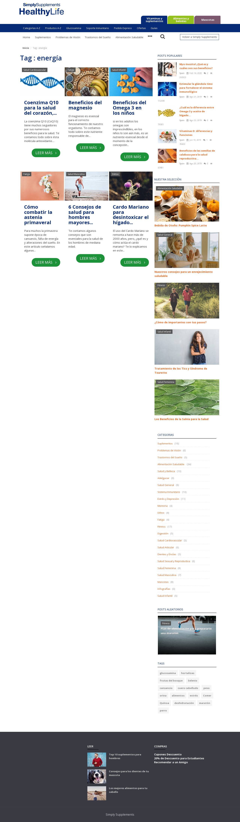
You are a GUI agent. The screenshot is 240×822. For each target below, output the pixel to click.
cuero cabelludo (188, 688)
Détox (115, 174)
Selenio (192, 680)
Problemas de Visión (68, 37)
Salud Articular (166, 547)
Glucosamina (73, 28)
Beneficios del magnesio (85, 105)
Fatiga (71, 69)
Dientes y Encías (167, 554)
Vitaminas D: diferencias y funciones (195, 133)
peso (206, 688)
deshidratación (184, 703)
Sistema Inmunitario (169, 492)
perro (163, 710)
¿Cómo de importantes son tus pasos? (180, 322)
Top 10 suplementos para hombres (125, 756)
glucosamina (168, 673)
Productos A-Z (53, 28)
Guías (154, 28)
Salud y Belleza (166, 471)
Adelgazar (163, 478)
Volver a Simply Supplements (199, 37)
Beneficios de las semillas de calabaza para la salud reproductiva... (197, 154)
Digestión (163, 533)
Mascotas (163, 582)
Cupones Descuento (168, 754)
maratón (204, 703)
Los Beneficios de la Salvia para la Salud (181, 419)
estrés (194, 695)
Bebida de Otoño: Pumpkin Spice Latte (180, 225)
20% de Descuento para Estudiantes (179, 758)
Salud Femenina (166, 382)
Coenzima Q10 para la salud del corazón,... (41, 108)
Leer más (45, 153)
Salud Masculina (76, 174)
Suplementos (43, 37)
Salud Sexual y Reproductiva (174, 561)
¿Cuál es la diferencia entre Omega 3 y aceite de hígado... (196, 111)
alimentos (178, 695)
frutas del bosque (171, 680)
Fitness (161, 285)
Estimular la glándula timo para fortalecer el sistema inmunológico (196, 87)
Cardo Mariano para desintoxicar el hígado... (131, 214)
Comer (207, 695)
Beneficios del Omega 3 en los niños (129, 108)
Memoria (163, 505)
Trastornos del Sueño (98, 37)
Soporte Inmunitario (97, 28)
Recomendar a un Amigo (171, 762)
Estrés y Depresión (168, 499)
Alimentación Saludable (129, 37)
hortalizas (187, 673)
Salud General (165, 234)
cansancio (166, 688)
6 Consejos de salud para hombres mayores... (84, 214)
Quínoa (164, 703)
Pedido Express (123, 28)
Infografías (164, 589)
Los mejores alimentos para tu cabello (128, 790)
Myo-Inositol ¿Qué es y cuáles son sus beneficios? (196, 66)
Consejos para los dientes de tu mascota (129, 773)
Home (26, 37)
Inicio (25, 47)
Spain (182, 73)
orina (163, 695)
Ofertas (141, 28)
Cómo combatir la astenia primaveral (38, 214)
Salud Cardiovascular (34, 69)
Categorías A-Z (31, 28)
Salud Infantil (119, 69)
